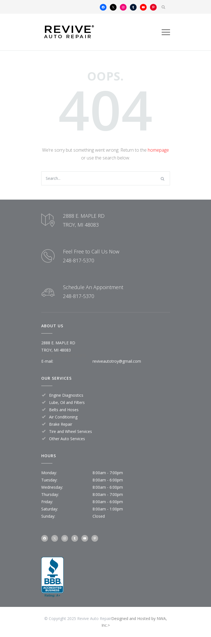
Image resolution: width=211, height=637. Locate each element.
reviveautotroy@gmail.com (117, 361)
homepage (158, 150)
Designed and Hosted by (134, 618)
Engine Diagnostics (66, 395)
